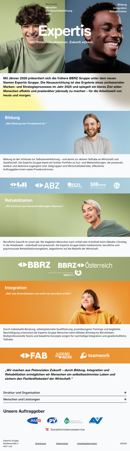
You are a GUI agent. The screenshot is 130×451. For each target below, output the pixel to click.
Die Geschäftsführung (59, 11)
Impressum (40, 443)
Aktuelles (51, 8)
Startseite (51, 4)
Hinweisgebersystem (86, 443)
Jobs (48, 14)
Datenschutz (62, 443)
